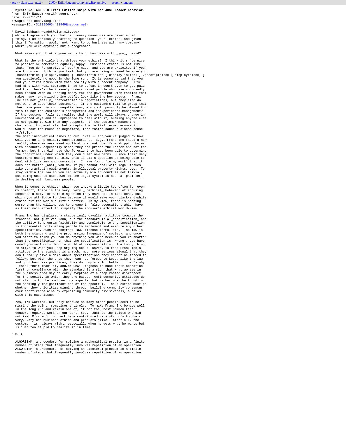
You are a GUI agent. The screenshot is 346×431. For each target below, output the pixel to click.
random (128, 2)
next (38, 2)
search (116, 2)
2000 (52, 2)
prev (15, 2)
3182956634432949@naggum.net (61, 28)
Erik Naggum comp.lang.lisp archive (82, 2)
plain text (26, 2)
